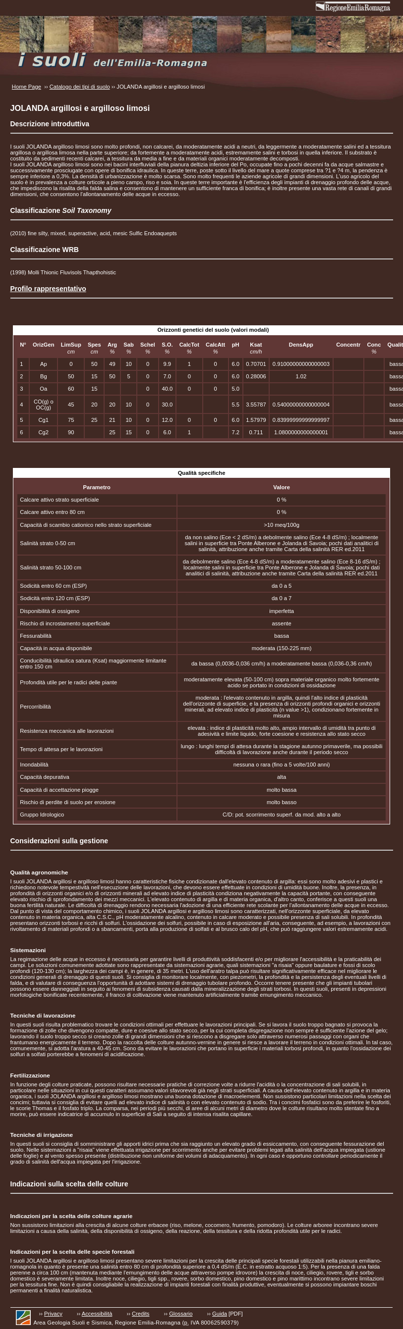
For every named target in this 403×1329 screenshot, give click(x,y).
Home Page (26, 87)
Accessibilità (97, 1314)
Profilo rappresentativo (48, 289)
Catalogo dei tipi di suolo (80, 87)
